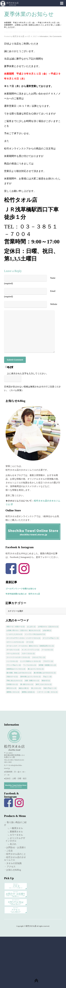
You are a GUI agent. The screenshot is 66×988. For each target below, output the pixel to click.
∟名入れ (10, 844)
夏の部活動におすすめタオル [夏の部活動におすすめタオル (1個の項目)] (45, 673)
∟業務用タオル (14, 831)
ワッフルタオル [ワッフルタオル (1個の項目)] (29, 665)
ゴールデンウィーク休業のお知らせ (21, 589)
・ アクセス (10, 866)
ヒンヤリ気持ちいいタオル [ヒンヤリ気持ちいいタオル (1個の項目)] (30, 661)
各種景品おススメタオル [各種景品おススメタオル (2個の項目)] (16, 669)
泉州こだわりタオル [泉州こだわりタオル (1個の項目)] (44, 684)
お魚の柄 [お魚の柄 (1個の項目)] (47, 630)
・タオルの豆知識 (13, 863)
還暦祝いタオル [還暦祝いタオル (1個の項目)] (13, 692)
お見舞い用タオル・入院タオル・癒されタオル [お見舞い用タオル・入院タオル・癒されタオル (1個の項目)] (23, 630)
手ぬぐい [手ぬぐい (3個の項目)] (47, 676)
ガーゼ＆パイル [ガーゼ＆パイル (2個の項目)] (13, 649)
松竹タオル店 (18, 36)
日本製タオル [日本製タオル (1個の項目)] (12, 684)
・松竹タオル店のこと (15, 854)
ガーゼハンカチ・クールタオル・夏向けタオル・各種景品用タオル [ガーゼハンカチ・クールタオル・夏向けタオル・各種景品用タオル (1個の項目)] (30, 646)
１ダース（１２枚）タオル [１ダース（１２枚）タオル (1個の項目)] (47, 692)
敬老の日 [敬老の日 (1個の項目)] (46, 680)
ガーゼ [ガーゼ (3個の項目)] (29, 642)
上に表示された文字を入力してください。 (27, 373)
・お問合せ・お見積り (15, 847)
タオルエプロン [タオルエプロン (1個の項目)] (38, 657)
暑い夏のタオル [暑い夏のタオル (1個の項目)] (26, 684)
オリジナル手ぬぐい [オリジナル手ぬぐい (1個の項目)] (51, 638)
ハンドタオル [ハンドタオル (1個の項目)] (12, 661)
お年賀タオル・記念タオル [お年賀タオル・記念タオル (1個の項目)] (48, 626)
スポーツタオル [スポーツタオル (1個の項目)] (28, 653)
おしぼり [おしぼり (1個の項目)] (31, 626)
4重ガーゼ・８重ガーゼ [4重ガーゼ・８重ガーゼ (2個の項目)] (16, 626)
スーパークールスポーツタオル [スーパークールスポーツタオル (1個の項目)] (18, 657)
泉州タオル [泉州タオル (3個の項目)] (11, 688)
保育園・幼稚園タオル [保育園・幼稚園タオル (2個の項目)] (47, 665)
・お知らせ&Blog (12, 870)
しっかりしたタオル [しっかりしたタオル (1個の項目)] (14, 634)
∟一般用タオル (14, 828)
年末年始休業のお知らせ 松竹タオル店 (23, 594)
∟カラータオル (14, 835)
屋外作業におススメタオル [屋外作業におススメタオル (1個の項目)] (30, 676)
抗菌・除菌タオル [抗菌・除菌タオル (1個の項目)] (32, 680)
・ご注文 (8, 851)
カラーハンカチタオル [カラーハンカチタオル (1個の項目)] (15, 642)
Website (53, 304)
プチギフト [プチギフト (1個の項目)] (48, 661)
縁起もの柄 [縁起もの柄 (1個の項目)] (24, 688)
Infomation (44, 36)
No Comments (55, 36)
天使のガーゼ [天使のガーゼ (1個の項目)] (12, 676)
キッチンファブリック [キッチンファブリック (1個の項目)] (30, 649)
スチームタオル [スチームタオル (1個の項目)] (13, 653)
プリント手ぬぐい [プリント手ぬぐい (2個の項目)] (14, 665)
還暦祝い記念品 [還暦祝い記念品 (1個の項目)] (28, 692)
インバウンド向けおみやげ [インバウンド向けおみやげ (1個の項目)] (35, 634)
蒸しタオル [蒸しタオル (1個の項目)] (36, 688)
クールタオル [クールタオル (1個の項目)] (47, 649)
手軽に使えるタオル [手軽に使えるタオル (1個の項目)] (14, 680)
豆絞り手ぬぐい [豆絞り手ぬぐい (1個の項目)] (50, 688)
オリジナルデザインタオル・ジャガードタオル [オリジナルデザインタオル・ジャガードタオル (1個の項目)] (23, 638)
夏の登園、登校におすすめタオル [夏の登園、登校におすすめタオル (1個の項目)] (19, 673)
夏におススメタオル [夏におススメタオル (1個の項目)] (36, 669)
